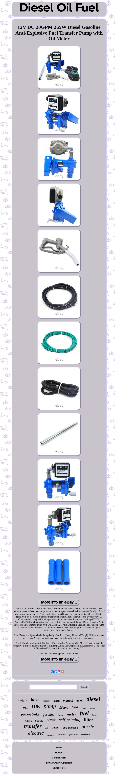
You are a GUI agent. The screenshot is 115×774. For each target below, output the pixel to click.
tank (47, 728)
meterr (22, 700)
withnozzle (85, 735)
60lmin (92, 708)
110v (35, 706)
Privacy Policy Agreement (59, 763)
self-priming (69, 719)
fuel (84, 713)
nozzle (87, 726)
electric (36, 733)
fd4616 (46, 701)
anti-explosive (70, 727)
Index (59, 747)
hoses (94, 715)
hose (35, 699)
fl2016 (28, 720)
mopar (84, 708)
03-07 (79, 700)
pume (51, 720)
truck (56, 700)
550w (25, 708)
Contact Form (59, 757)
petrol (55, 727)
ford (75, 707)
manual (68, 700)
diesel (93, 699)
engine (39, 720)
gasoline (48, 714)
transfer (33, 726)
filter (88, 719)
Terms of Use (58, 768)
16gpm (63, 707)
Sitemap (59, 752)
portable (73, 734)
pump (50, 706)
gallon (60, 715)
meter (71, 714)
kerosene (62, 734)
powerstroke (30, 714)
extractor (50, 735)
